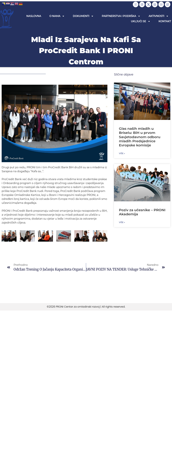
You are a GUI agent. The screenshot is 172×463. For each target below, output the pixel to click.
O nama (57, 16)
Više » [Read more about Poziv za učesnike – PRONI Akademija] (122, 222)
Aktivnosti (159, 16)
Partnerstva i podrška (121, 16)
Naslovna (33, 16)
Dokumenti (83, 16)
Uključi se (140, 21)
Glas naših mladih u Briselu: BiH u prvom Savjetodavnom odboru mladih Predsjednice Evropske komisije (139, 136)
